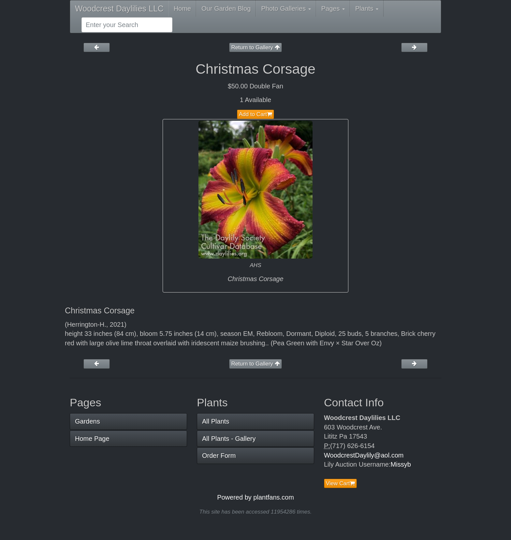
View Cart (340, 483)
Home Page (92, 438)
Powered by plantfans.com (255, 497)
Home (182, 8)
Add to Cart (255, 114)
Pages (333, 8)
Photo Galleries (286, 8)
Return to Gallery (255, 47)
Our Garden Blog (226, 8)
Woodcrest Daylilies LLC (119, 8)
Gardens (87, 421)
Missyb (401, 464)
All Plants (215, 421)
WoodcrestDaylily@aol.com (363, 455)
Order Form (219, 455)
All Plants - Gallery (229, 438)
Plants (366, 8)
